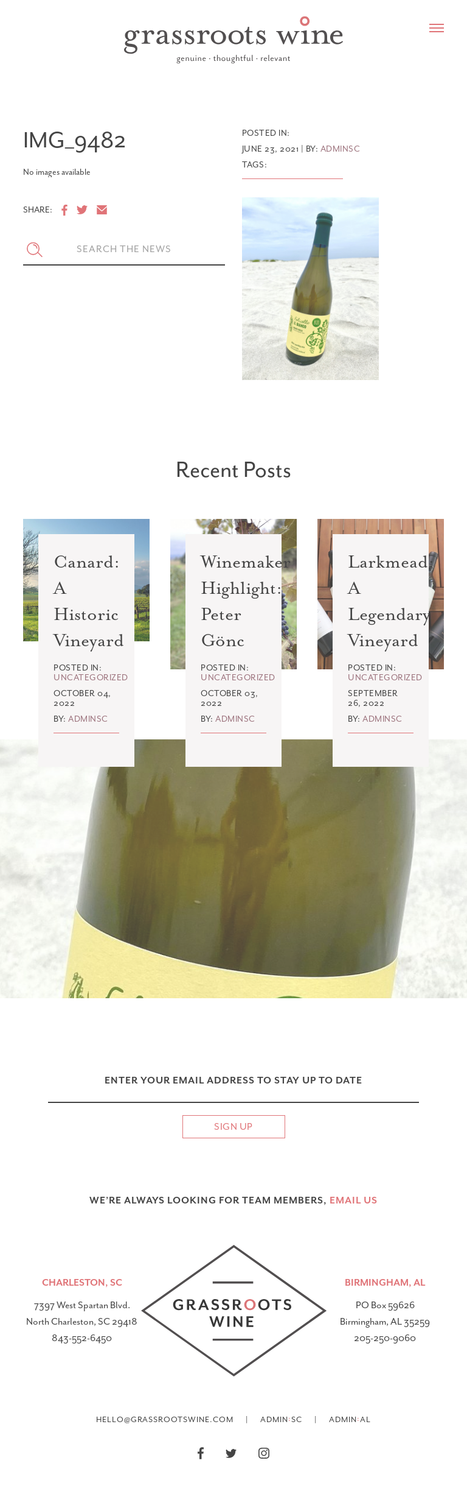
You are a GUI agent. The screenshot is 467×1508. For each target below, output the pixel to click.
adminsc (340, 149)
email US (354, 1200)
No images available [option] (57, 172)
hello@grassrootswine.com (165, 1419)
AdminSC (281, 1419)
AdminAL (350, 1419)
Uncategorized (91, 677)
